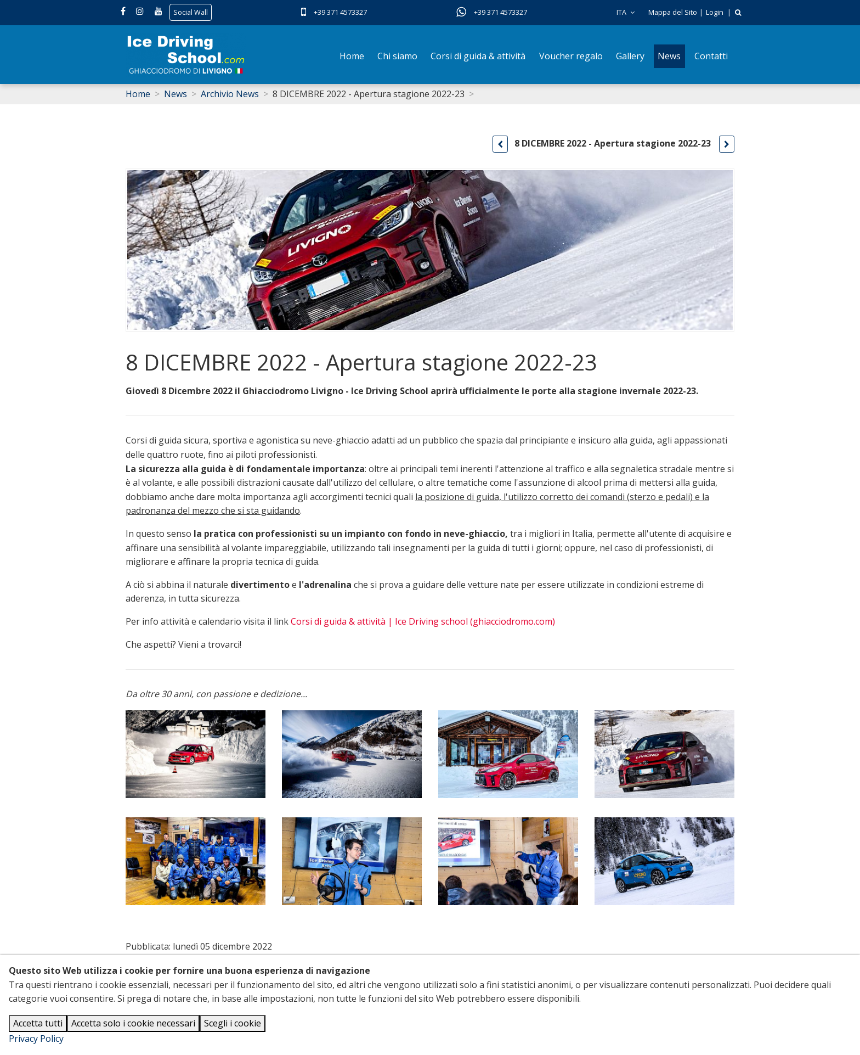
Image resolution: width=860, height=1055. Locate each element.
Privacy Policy (36, 1038)
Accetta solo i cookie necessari (133, 1023)
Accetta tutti (38, 1023)
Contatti (711, 56)
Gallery (630, 56)
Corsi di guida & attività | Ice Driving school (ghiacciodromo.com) (423, 621)
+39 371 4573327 (340, 12)
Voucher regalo (571, 56)
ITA (625, 12)
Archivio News (230, 94)
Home (352, 56)
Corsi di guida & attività (478, 56)
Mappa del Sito (672, 12)
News (669, 56)
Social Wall (190, 12)
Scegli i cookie (232, 1023)
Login (714, 12)
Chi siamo (397, 56)
